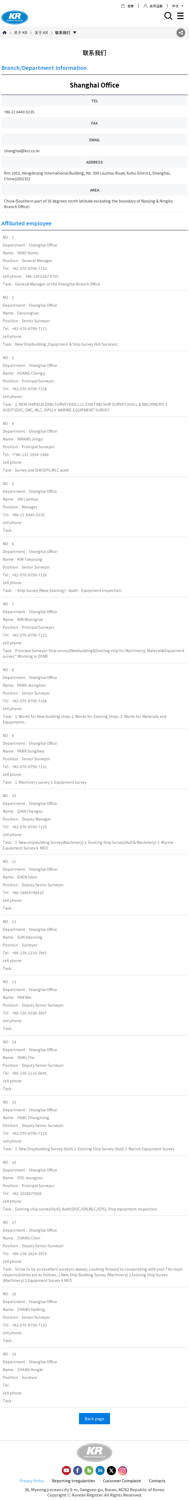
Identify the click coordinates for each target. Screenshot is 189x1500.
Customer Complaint (122, 1480)
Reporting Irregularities (73, 1480)
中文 (178, 5)
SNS (180, 32)
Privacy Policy (32, 1480)
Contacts (157, 1480)
